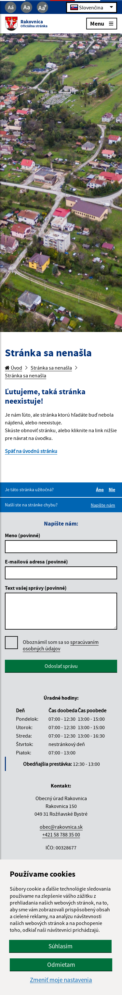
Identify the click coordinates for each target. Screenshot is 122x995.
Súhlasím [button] (60, 946)
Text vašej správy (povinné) (36, 588)
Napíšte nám (103, 505)
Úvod (13, 367)
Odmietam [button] (61, 964)
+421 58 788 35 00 (61, 834)
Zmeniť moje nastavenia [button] (61, 980)
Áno (101, 489)
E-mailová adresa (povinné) (36, 561)
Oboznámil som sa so (61, 645)
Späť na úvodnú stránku (31, 451)
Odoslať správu (61, 666)
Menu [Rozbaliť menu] (101, 23)
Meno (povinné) (22, 535)
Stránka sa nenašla (51, 367)
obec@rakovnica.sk (61, 826)
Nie (113, 489)
